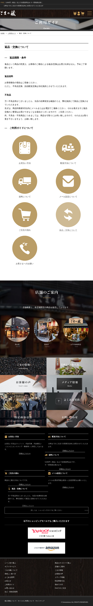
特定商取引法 (60, 581)
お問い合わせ (9, 588)
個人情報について (11, 601)
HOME (3, 33)
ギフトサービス (10, 566)
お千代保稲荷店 (75, 332)
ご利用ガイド (12, 33)
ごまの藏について (11, 570)
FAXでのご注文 (60, 588)
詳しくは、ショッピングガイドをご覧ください (46, 510)
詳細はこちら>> (24, 453)
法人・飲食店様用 (11, 592)
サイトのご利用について (26, 601)
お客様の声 (59, 574)
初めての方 (59, 584)
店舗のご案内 (60, 566)
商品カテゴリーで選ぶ (63, 563)
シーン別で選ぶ (10, 563)
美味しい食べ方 (10, 574)
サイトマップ (39, 601)
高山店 (17, 332)
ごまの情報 (59, 570)
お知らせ (8, 581)
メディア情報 (60, 577)
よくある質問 (9, 577)
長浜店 (46, 332)
